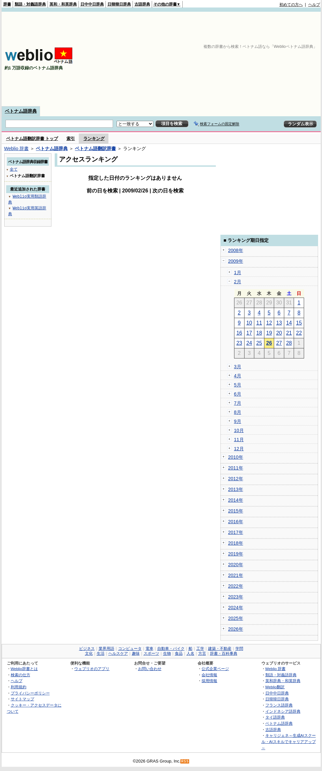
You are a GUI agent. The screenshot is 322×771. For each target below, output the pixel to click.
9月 (237, 421)
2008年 (235, 250)
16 (239, 333)
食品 (179, 653)
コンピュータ (130, 649)
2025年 (235, 618)
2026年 (235, 629)
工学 (200, 649)
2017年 (235, 532)
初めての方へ (291, 4)
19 (269, 333)
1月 (237, 272)
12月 (239, 448)
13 (279, 323)
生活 (101, 653)
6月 (237, 394)
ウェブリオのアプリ (91, 668)
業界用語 (106, 649)
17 (249, 333)
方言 (202, 653)
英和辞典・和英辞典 (283, 681)
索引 (70, 138)
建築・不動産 (219, 649)
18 (259, 333)
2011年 (235, 467)
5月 (237, 384)
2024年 (235, 607)
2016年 (235, 521)
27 (279, 343)
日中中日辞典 (92, 4)
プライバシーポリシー (30, 693)
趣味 (136, 653)
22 (299, 333)
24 (249, 343)
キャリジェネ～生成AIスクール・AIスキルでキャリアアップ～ (288, 741)
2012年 (235, 478)
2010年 (235, 457)
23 (239, 343)
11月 (239, 439)
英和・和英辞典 (63, 4)
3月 (237, 366)
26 (269, 343)
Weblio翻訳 (275, 687)
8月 (237, 412)
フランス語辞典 (279, 705)
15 (299, 323)
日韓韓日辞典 (119, 4)
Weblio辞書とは (24, 668)
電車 (149, 649)
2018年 (235, 543)
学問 (239, 649)
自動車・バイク (171, 649)
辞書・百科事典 (223, 653)
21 (289, 333)
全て (14, 169)
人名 (190, 653)
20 (279, 333)
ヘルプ (314, 4)
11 (259, 323)
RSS (185, 761)
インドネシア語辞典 (283, 711)
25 (259, 343)
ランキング (94, 138)
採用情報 (209, 681)
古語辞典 (142, 4)
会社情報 (209, 675)
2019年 (235, 553)
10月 (239, 430)
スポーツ (151, 653)
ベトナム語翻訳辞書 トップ (32, 138)
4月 (237, 375)
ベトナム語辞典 (21, 111)
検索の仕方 (20, 675)
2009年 (235, 261)
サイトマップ (22, 699)
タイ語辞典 (275, 717)
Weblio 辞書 (16, 148)
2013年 (235, 489)
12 (269, 323)
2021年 (235, 575)
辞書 (7, 4)
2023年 (235, 596)
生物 (167, 653)
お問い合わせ (149, 668)
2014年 (235, 500)
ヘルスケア (118, 653)
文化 (89, 653)
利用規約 (18, 687)
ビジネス (87, 649)
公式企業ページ (215, 668)
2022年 (235, 586)
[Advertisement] (259, 59)
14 (289, 323)
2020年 (235, 564)
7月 (237, 403)
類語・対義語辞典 (30, 4)
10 (249, 323)
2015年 (235, 510)
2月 (237, 281)
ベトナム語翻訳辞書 (95, 148)
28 (289, 343)
